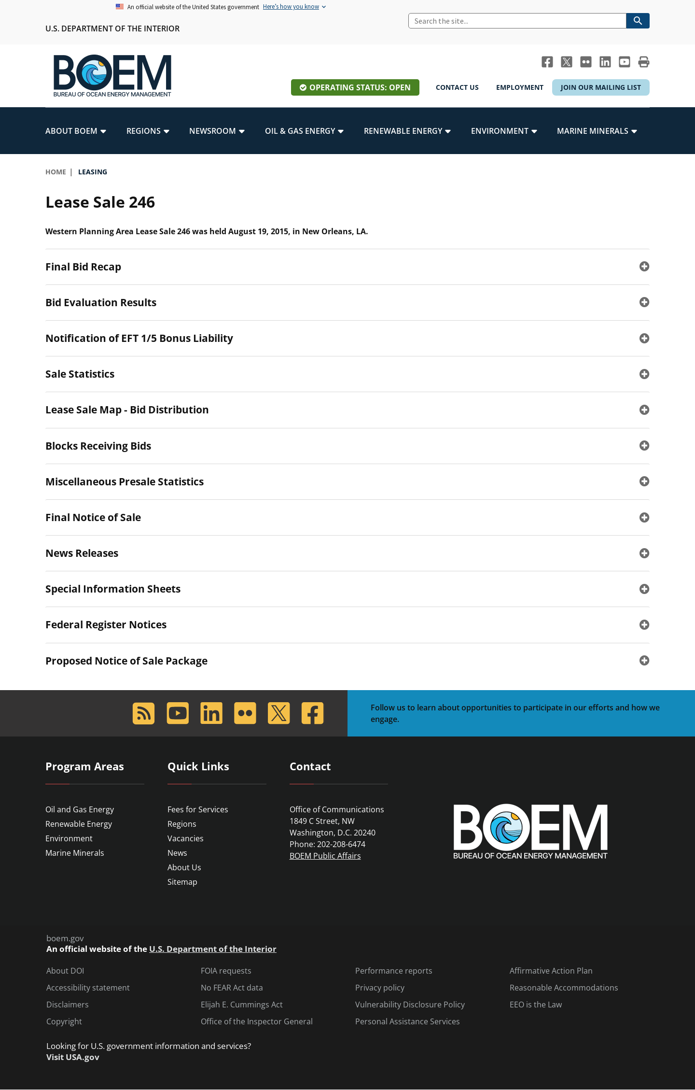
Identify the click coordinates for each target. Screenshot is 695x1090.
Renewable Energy (78, 824)
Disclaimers (67, 1005)
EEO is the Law (536, 1005)
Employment (519, 87)
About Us (184, 867)
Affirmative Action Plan (551, 971)
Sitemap (182, 882)
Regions (181, 824)
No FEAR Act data (232, 988)
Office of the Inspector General (257, 1022)
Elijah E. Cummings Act (242, 1005)
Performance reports (393, 971)
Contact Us (457, 87)
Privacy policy (379, 988)
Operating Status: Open (360, 87)
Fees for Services (197, 809)
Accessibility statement (88, 988)
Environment (69, 838)
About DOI (65, 971)
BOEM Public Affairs (325, 855)
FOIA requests (226, 971)
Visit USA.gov (72, 1057)
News (177, 853)
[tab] (347, 266)
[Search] (517, 20)
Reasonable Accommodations (564, 988)
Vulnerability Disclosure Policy (410, 1005)
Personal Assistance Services (407, 1022)
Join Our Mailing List (601, 87)
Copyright (64, 1022)
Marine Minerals (74, 853)
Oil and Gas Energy (79, 809)
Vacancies (185, 838)
